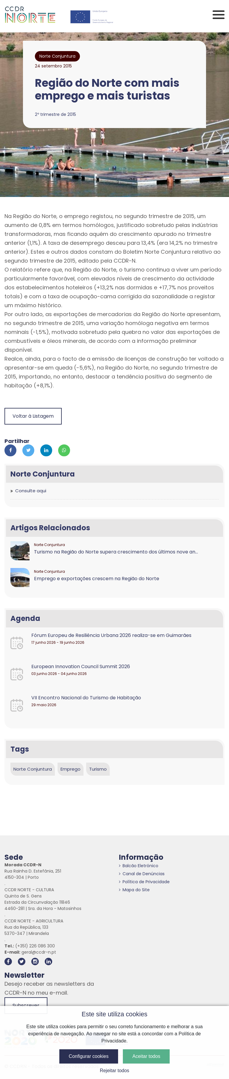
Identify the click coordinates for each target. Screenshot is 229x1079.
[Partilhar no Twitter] (28, 450)
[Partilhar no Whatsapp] (64, 450)
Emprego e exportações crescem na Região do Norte (96, 578)
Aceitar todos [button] (146, 1056)
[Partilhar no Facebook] (10, 450)
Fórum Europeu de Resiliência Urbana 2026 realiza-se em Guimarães (111, 635)
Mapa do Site (134, 890)
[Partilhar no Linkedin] (46, 450)
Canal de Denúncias (142, 874)
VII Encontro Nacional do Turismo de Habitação (86, 697)
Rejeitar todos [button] (114, 1070)
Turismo (98, 769)
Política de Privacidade (144, 882)
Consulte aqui (30, 491)
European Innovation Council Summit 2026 (80, 666)
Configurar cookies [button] (89, 1056)
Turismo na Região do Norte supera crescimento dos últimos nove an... (116, 551)
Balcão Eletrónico (138, 866)
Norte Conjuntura (32, 769)
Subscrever (26, 1005)
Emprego (71, 769)
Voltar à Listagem (33, 416)
